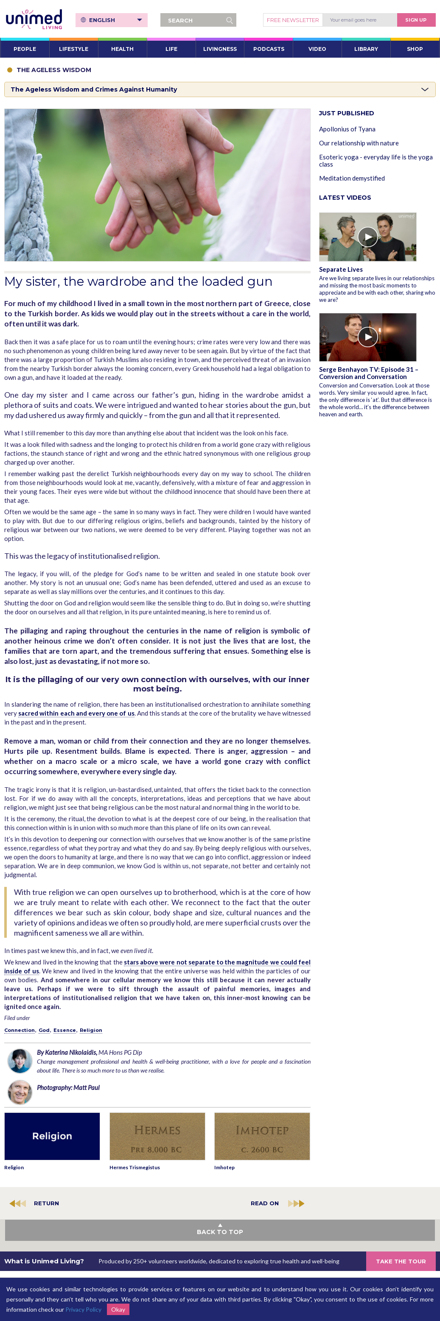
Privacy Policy (83, 1309)
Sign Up (415, 20)
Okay (118, 1309)
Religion (91, 1030)
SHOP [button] (415, 49)
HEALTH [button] (122, 49)
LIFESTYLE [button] (73, 49)
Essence (64, 1030)
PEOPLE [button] (25, 49)
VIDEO (317, 49)
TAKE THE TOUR (401, 1261)
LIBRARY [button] (366, 49)
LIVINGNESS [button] (220, 49)
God (44, 1030)
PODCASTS (268, 49)
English (116, 20)
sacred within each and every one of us (76, 713)
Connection (19, 1030)
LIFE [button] (171, 49)
